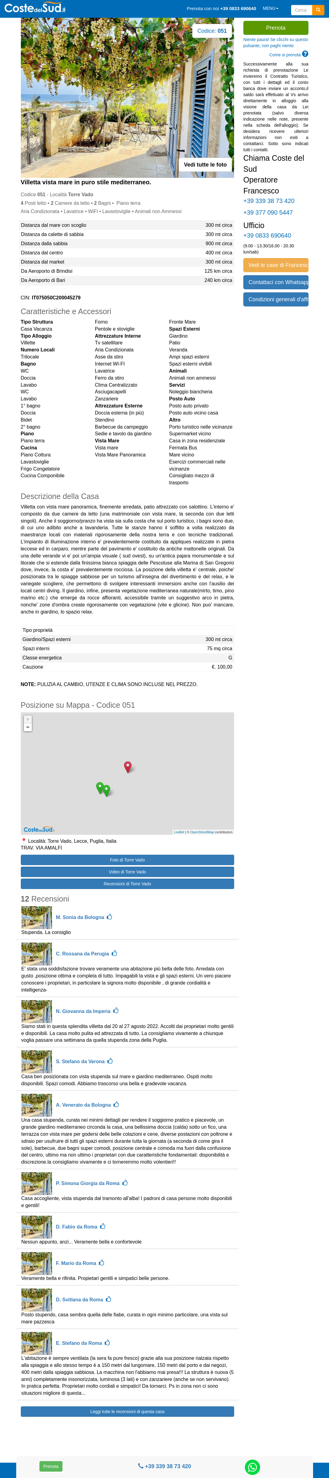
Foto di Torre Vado (127, 859)
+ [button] (28, 719)
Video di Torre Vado (127, 871)
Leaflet (179, 832)
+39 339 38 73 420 (164, 1466)
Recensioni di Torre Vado (127, 883)
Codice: (212, 31)
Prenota (50, 1466)
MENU (271, 8)
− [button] (28, 727)
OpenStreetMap (202, 832)
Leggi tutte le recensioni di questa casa (127, 1411)
